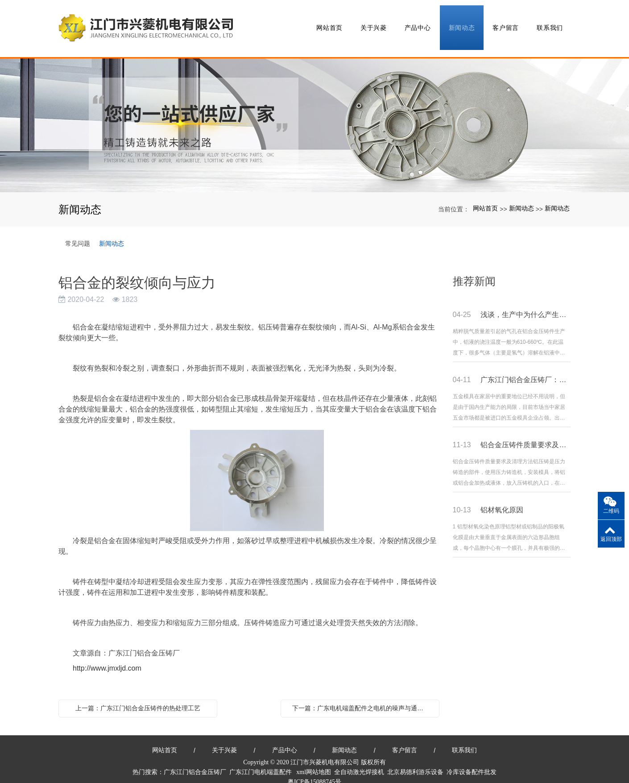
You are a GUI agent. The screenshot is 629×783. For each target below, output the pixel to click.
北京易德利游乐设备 (415, 760)
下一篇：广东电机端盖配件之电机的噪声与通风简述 (362, 696)
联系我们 (548, 22)
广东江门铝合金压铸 (192, 760)
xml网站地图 (313, 760)
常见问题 (77, 231)
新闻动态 (460, 22)
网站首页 (328, 22)
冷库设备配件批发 (472, 760)
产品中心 (416, 22)
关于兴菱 (372, 22)
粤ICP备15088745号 (314, 770)
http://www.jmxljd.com (107, 656)
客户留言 (504, 22)
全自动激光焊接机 (359, 760)
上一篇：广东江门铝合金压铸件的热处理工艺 (137, 696)
